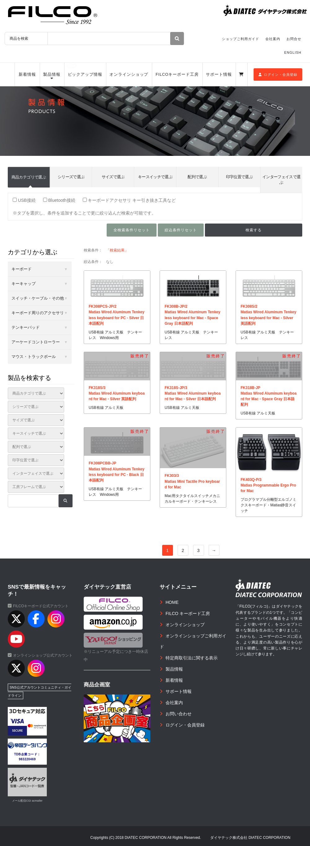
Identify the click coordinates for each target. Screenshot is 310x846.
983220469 (27, 759)
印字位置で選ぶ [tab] (239, 176)
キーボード (21, 269)
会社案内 (272, 39)
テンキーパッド (25, 327)
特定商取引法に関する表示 (192, 657)
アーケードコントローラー (35, 342)
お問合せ (293, 39)
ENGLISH (292, 52)
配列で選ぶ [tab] (197, 176)
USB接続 (24, 200)
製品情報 (51, 74)
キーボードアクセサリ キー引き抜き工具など (129, 200)
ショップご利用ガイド (240, 39)
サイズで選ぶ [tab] (113, 176)
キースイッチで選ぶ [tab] (155, 176)
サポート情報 (219, 74)
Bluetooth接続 (59, 200)
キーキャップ (23, 283)
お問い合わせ (179, 713)
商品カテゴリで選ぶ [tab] (28, 177)
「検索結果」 (117, 250)
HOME (172, 602)
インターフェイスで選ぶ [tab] (281, 179)
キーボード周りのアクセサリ (37, 312)
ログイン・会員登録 (278, 74)
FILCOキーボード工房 (177, 74)
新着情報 (27, 74)
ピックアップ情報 (85, 74)
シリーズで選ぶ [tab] (71, 176)
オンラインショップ (128, 74)
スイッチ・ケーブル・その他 (37, 298)
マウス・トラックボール (33, 356)
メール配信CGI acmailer (27, 800)
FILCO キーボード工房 (188, 613)
